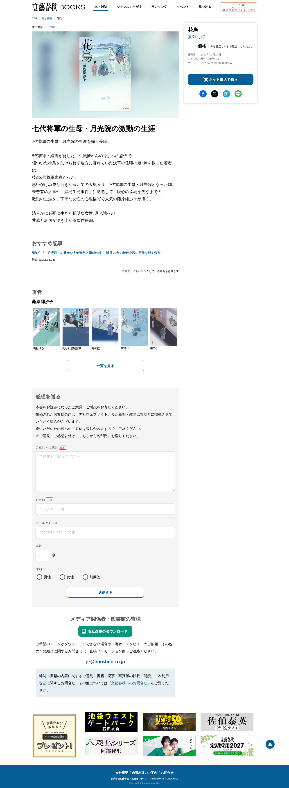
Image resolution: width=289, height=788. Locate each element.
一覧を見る (105, 365)
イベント (182, 7)
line (238, 93)
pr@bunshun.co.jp (105, 661)
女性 (70, 577)
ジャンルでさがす (129, 7)
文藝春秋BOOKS (58, 7)
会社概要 (121, 773)
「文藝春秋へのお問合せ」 (129, 683)
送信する (105, 592)
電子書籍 (47, 18)
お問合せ (167, 773)
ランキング (159, 7)
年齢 (39, 546)
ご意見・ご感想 (47, 447)
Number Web (157, 778)
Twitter (214, 93)
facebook (203, 93)
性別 (39, 569)
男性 (47, 577)
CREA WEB (172, 778)
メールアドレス (47, 523)
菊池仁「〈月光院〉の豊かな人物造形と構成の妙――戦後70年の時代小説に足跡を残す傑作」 (98, 253)
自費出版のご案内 (144, 773)
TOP (34, 18)
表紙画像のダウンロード (107, 631)
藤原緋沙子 (197, 37)
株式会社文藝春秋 (120, 778)
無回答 (95, 577)
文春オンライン (139, 778)
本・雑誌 (101, 7)
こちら (84, 436)
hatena (226, 93)
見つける (205, 7)
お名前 (40, 500)
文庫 (52, 27)
